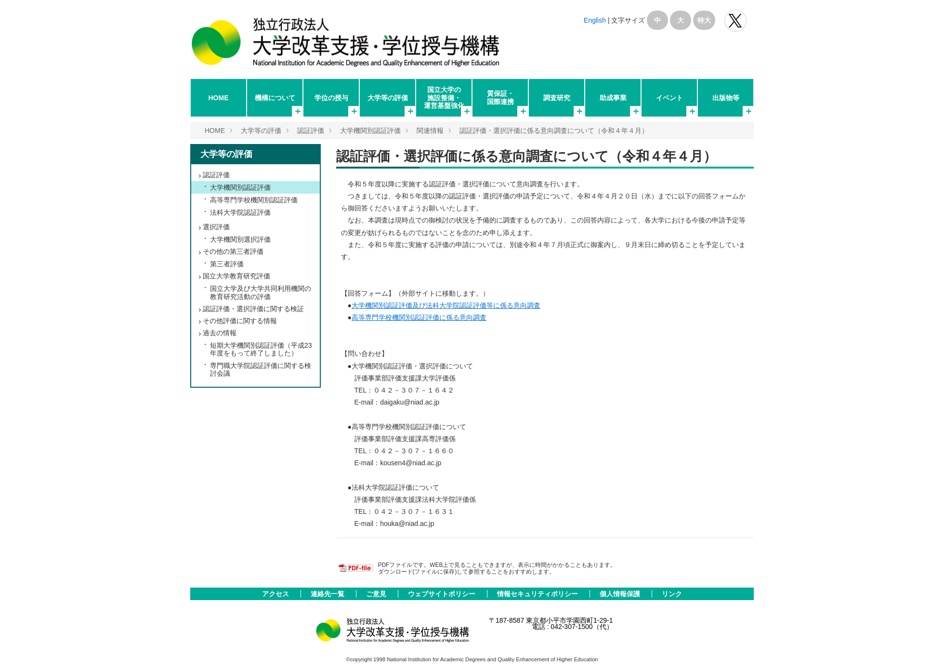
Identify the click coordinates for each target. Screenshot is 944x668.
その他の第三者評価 (233, 251)
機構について (275, 98)
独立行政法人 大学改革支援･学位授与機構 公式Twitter (735, 21)
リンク (672, 594)
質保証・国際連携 (500, 97)
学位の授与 (331, 98)
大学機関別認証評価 (370, 130)
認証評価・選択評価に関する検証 (253, 309)
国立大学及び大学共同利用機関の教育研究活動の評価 (260, 292)
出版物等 (725, 98)
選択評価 (216, 227)
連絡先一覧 (328, 594)
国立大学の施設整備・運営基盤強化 (444, 97)
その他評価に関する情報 (240, 321)
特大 (704, 20)
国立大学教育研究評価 (236, 276)
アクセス (276, 594)
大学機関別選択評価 (240, 239)
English (595, 20)
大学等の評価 (387, 98)
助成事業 (613, 98)
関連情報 (430, 130)
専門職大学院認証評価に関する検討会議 (260, 369)
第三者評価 (227, 264)
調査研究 (556, 98)
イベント (669, 98)
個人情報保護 (621, 594)
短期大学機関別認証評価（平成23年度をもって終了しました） (261, 349)
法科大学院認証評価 (240, 212)
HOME (219, 98)
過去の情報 (219, 333)
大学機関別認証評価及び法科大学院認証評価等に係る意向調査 (446, 305)
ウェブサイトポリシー (442, 594)
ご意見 (377, 594)
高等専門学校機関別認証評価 (254, 200)
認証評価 (310, 130)
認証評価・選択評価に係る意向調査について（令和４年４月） (553, 130)
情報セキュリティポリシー (538, 594)
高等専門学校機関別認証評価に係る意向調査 (419, 317)
